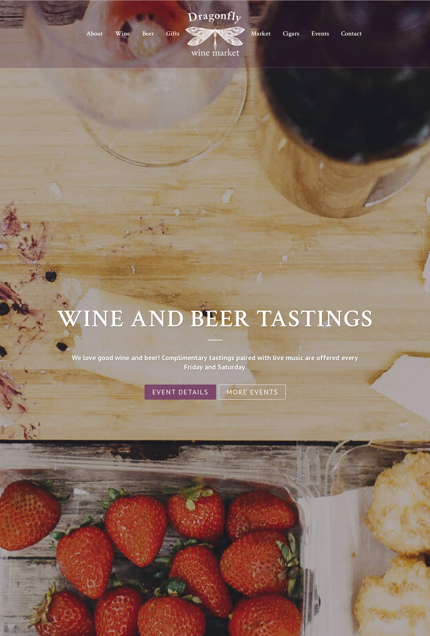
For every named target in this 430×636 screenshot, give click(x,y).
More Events (252, 391)
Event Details (180, 391)
